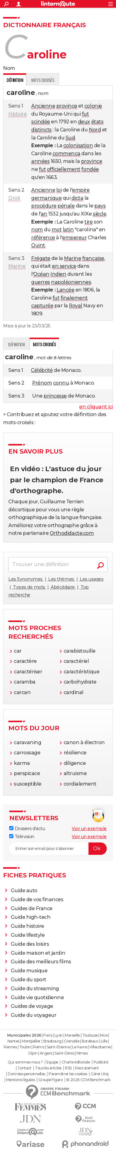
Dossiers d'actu (27, 828)
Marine (16, 266)
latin (68, 229)
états (97, 122)
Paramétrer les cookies (68, 1074)
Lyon (58, 1035)
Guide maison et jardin (38, 953)
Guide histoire (27, 926)
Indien (58, 274)
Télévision (21, 836)
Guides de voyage (32, 1006)
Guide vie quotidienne (37, 997)
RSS (68, 1068)
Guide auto (24, 890)
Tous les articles (48, 1068)
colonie (93, 106)
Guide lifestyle (28, 935)
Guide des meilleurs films (41, 962)
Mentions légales (20, 1080)
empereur (74, 238)
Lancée (65, 290)
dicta (77, 198)
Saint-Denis (64, 1053)
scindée (40, 122)
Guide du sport (28, 980)
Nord (95, 130)
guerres (40, 282)
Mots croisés (42, 80)
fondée (90, 169)
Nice (103, 1035)
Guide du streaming (35, 988)
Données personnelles (26, 1074)
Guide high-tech (31, 917)
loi (59, 190)
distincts (41, 130)
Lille (104, 1041)
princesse (55, 396)
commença (66, 153)
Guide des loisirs (30, 944)
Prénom (42, 383)
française (93, 258)
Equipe (52, 1062)
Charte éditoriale (76, 1062)
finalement (74, 298)
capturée (42, 306)
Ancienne (43, 106)
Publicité (100, 1062)
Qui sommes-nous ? (25, 1062)
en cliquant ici (96, 407)
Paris (47, 1035)
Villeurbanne (100, 1047)
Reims (38, 1047)
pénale (66, 206)
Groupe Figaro (50, 1080)
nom (37, 229)
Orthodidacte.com (72, 533)
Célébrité (42, 370)
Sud (70, 138)
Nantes (13, 1041)
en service (64, 266)
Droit (14, 198)
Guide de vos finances (37, 899)
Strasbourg (52, 1041)
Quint (38, 245)
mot (57, 229)
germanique (46, 198)
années (40, 161)
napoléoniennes (71, 282)
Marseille (72, 1035)
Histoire (17, 114)
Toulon (25, 1047)
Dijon (32, 1053)
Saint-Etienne (58, 1047)
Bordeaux (90, 1041)
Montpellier (31, 1041)
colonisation (78, 145)
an (44, 214)
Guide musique (29, 971)
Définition (16, 344)
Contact (25, 1068)
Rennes (10, 1047)
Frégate (40, 258)
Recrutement (87, 1068)
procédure (44, 206)
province (66, 106)
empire (80, 190)
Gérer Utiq (99, 1074)
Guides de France (32, 908)
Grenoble (71, 1041)
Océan (41, 274)
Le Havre (79, 1047)
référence (43, 238)
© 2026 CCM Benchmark (88, 1080)
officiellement (63, 169)
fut (85, 114)
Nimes (82, 1053)
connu (61, 383)
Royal (75, 306)
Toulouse (90, 1035)
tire (88, 222)
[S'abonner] (58, 848)
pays (99, 206)
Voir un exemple (89, 828)
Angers (46, 1053)
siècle (99, 214)
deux (84, 122)
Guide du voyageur (34, 1015)
